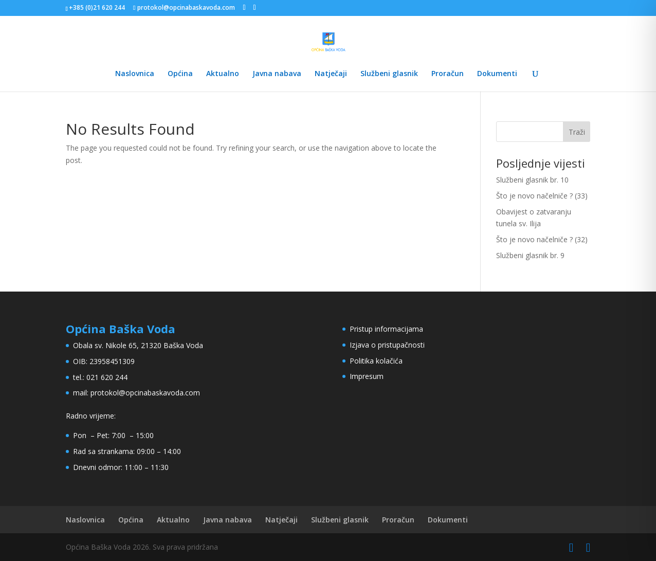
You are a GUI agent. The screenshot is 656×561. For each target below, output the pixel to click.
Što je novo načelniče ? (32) (542, 239)
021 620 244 (106, 377)
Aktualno (222, 74)
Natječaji (331, 74)
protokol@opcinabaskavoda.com (145, 392)
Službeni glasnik (389, 74)
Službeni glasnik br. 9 (530, 255)
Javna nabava (276, 74)
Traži (577, 132)
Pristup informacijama (386, 329)
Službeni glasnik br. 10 (532, 180)
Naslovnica (134, 74)
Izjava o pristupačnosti (387, 345)
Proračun (447, 74)
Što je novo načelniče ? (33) (542, 196)
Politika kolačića (376, 361)
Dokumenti (497, 74)
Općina (180, 74)
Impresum (367, 376)
